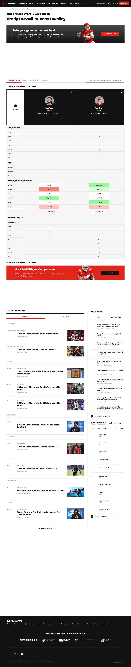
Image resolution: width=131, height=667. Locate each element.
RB (99, 429)
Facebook (9, 654)
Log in (115, 3)
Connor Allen (23, 352)
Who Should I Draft (20, 9)
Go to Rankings (101, 516)
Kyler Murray (103, 501)
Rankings (23, 3)
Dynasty (20, 384)
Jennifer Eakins (24, 493)
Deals (76, 3)
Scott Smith (23, 336)
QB (93, 429)
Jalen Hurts (103, 451)
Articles (26, 316)
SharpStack (66, 3)
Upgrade (110, 273)
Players (9, 624)
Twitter (15, 654)
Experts (56, 624)
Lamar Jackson (104, 443)
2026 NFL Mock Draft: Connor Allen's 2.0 (37, 447)
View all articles (45, 528)
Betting (55, 3)
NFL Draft (21, 331)
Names (31, 624)
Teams (16, 624)
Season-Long (22, 368)
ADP (24, 80)
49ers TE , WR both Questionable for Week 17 (110, 408)
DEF (121, 429)
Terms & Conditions (78, 624)
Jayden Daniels (104, 459)
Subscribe (124, 3)
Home (8, 9)
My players (116, 317)
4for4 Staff (23, 376)
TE (110, 429)
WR (105, 429)
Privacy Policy (92, 624)
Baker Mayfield (104, 468)
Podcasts (101, 3)
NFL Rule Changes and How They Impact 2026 (40, 490)
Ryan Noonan (23, 430)
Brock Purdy (103, 509)
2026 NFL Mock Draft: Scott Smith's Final (38, 334)
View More (49, 212)
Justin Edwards (24, 517)
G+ (22, 654)
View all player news (103, 416)
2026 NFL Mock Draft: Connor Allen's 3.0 (37, 350)
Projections (14, 80)
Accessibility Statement (107, 624)
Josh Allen (102, 435)
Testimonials (65, 624)
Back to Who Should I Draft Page (22, 86)
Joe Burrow (103, 476)
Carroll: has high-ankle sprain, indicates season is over (108, 325)
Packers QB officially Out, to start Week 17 (110, 399)
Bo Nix (101, 493)
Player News (47, 624)
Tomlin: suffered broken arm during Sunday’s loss (109, 344)
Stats (44, 80)
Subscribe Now (110, 34)
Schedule (34, 80)
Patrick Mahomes (105, 484)
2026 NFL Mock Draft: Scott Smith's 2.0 (37, 469)
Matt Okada (23, 392)
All (99, 317)
